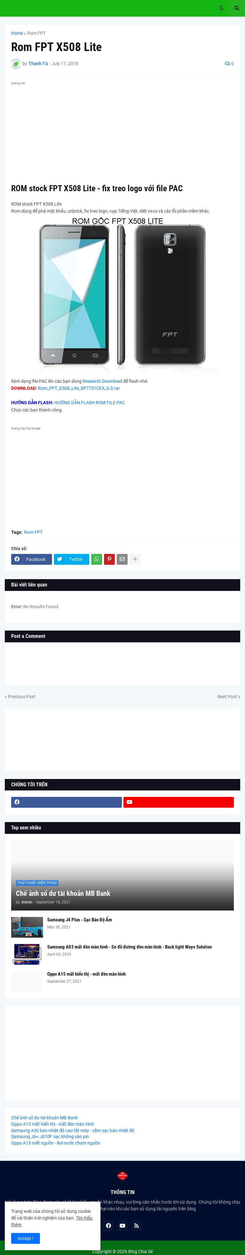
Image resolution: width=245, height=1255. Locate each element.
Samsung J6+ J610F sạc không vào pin (50, 1136)
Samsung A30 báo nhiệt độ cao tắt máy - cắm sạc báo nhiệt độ (72, 1130)
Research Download (102, 381)
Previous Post (21, 696)
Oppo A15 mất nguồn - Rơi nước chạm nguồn (55, 1142)
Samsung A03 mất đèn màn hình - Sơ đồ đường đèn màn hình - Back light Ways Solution (129, 947)
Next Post (227, 696)
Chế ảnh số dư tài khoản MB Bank (63, 893)
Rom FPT (36, 33)
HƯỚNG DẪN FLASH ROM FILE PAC (89, 402)
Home (17, 33)
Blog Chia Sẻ (140, 1251)
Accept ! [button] (25, 1238)
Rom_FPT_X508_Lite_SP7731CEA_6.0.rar (79, 388)
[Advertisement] (122, 132)
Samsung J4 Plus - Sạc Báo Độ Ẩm (79, 920)
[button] (221, 8)
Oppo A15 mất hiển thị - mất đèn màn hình (86, 974)
